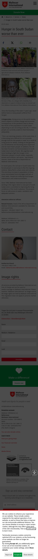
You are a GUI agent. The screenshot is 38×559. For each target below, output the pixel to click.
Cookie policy (31, 529)
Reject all (8, 555)
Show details (28, 555)
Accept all (17, 555)
